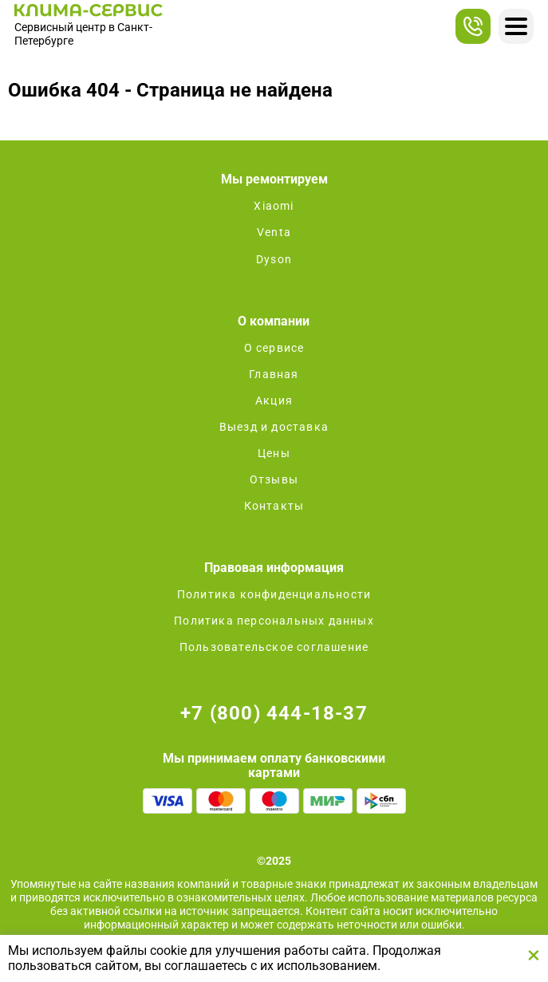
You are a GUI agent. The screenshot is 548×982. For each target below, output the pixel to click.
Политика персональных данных (274, 620)
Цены (274, 453)
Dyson (274, 259)
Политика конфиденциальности (274, 594)
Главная (273, 374)
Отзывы (274, 479)
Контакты (274, 505)
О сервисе (274, 347)
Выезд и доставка (274, 426)
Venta (274, 232)
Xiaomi (274, 205)
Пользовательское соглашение (274, 647)
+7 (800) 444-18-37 (274, 713)
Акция (274, 400)
